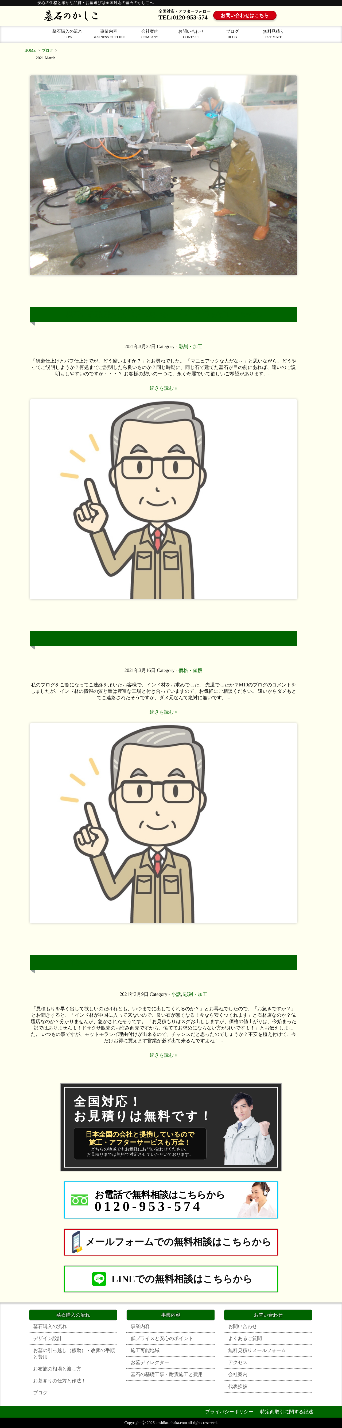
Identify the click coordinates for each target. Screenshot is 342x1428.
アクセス (237, 1362)
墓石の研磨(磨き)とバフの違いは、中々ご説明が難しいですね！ (167, 315)
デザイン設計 (47, 1338)
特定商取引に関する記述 (286, 1411)
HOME (30, 51)
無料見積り (273, 34)
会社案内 (149, 34)
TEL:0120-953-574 (183, 17)
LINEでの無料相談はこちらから (171, 1279)
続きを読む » (163, 388)
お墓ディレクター (150, 1362)
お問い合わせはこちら (245, 15)
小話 (176, 994)
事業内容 (108, 34)
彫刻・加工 (190, 346)
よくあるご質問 (245, 1338)
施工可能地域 (145, 1350)
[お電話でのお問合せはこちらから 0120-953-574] (171, 1199)
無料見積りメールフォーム (257, 1350)
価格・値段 (190, 670)
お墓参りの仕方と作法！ (59, 1380)
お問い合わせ (191, 34)
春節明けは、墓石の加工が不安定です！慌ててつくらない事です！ (167, 962)
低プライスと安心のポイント (162, 1338)
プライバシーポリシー (229, 1411)
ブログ (232, 34)
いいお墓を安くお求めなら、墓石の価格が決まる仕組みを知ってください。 (168, 638)
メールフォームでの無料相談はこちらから (171, 1242)
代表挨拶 (237, 1386)
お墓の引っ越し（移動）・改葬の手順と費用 (74, 1353)
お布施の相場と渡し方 (57, 1368)
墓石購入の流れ (67, 34)
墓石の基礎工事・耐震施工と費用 (167, 1374)
